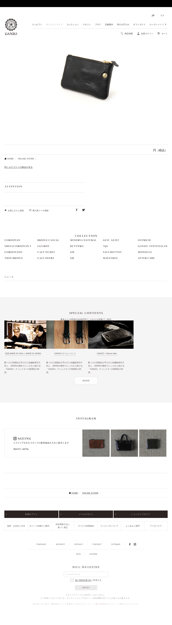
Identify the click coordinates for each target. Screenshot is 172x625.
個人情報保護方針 (83, 580)
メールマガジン (86, 514)
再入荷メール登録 (40, 210)
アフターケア (156, 526)
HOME (9, 159)
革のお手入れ (123, 25)
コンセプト (37, 25)
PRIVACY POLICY (78, 544)
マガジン (87, 25)
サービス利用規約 (86, 526)
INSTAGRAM (137, 544)
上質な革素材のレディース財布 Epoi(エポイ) (116, 604)
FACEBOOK (130, 544)
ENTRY (86, 587)
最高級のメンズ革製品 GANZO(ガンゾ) (71, 604)
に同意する (86, 580)
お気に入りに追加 (16, 210)
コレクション (72, 25)
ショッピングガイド (140, 514)
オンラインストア (54, 25)
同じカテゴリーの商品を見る (18, 167)
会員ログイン (31, 514)
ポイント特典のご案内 (39, 526)
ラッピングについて (109, 526)
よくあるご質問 (133, 526)
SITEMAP (116, 544)
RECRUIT (60, 544)
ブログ (98, 25)
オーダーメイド (157, 25)
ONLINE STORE (26, 159)
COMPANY (41, 544)
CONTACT (97, 544)
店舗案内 (109, 25)
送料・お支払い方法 (16, 526)
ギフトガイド (139, 25)
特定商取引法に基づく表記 (63, 525)
